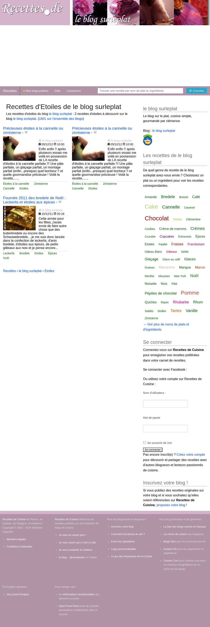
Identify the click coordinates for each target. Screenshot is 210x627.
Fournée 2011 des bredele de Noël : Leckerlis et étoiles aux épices (34, 200)
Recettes (10, 91)
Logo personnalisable (123, 549)
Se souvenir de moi (159, 443)
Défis (58, 90)
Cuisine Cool (170, 560)
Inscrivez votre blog (122, 526)
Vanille (192, 310)
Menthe (149, 276)
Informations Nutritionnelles (78, 594)
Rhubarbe (181, 302)
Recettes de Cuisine (14, 519)
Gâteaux (171, 251)
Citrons (177, 219)
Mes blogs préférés (35, 90)
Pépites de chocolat (161, 293)
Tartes (176, 310)
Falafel (163, 244)
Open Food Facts (69, 605)
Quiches (151, 302)
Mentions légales (16, 539)
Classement (74, 90)
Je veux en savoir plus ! (72, 534)
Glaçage (151, 259)
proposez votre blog (171, 505)
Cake (151, 206)
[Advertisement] (105, 55)
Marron (200, 267)
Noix (164, 283)
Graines (150, 267)
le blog (63, 557)
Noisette (151, 283)
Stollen (162, 311)
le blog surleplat (60, 114)
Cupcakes (167, 236)
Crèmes (197, 228)
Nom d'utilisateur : (154, 392)
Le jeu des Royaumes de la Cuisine (131, 556)
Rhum (198, 302)
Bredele (25, 253)
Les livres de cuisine (175, 534)
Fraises (177, 244)
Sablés (149, 311)
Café (196, 197)
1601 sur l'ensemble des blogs (61, 118)
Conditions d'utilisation (19, 546)
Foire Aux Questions (123, 541)
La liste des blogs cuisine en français (184, 526)
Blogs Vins (169, 541)
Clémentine (193, 219)
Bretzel (183, 197)
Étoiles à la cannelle (16, 183)
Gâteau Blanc (153, 251)
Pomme (190, 293)
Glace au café (171, 259)
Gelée (185, 251)
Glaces (190, 259)
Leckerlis (9, 253)
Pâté (174, 283)
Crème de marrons (172, 228)
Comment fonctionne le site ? (128, 534)
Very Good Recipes (18, 594)
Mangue (185, 267)
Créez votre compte (191, 454)
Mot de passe (151, 417)
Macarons (167, 267)
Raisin (165, 302)
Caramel (189, 207)
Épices (52, 253)
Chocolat (157, 218)
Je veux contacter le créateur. (76, 549)
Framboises (196, 244)
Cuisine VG (170, 549)
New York (180, 276)
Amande (151, 197)
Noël (6, 258)
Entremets (184, 236)
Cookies (150, 228)
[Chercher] (196, 91)
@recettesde (77, 557)
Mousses (164, 276)
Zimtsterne (41, 183)
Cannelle (9, 188)
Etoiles (24, 188)
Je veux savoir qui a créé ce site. (78, 542)
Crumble (150, 236)
